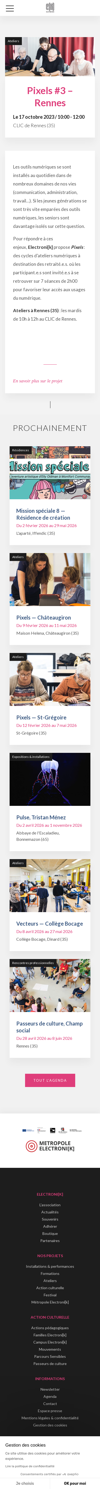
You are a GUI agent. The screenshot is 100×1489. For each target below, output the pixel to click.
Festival (50, 1295)
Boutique (50, 1233)
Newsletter (50, 1389)
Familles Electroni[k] (50, 1335)
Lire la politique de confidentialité (29, 1466)
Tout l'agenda (50, 1080)
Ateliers (50, 1280)
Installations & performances (50, 1266)
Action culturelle (50, 1287)
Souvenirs (50, 1219)
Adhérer (50, 1226)
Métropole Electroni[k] (50, 1302)
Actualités (50, 1212)
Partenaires (50, 1240)
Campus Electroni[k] (50, 1342)
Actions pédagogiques (50, 1327)
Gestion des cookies (50, 1425)
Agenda (50, 1396)
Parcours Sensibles (50, 1356)
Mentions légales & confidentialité (50, 1418)
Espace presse (50, 1410)
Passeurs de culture (50, 1363)
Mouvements (50, 1349)
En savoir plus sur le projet (37, 380)
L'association (50, 1205)
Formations (50, 1273)
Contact (50, 1403)
